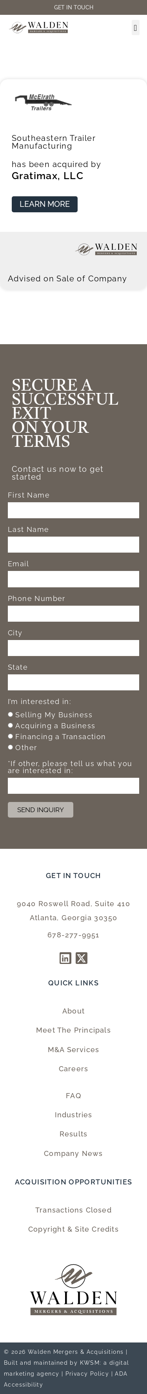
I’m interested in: (39, 702)
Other (26, 747)
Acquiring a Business (55, 726)
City (15, 633)
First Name (29, 495)
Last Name (28, 529)
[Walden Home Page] (38, 27)
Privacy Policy (87, 1374)
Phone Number (36, 599)
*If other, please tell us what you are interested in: (70, 767)
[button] (136, 27)
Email (18, 564)
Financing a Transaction (60, 737)
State (18, 667)
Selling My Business (54, 715)
